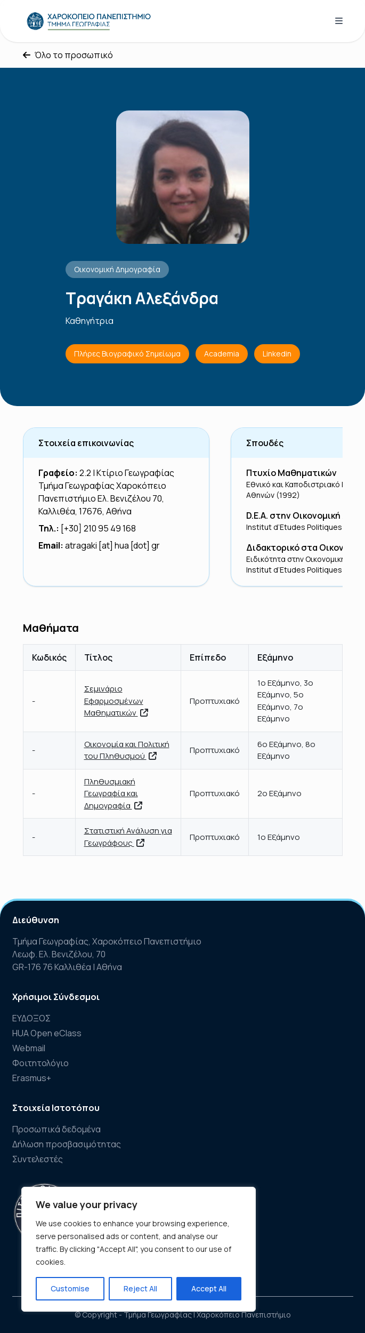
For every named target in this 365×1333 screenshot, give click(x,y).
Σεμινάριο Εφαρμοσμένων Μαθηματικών (116, 700)
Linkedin (277, 353)
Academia (221, 353)
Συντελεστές (37, 1159)
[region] (138, 1249)
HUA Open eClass (47, 1033)
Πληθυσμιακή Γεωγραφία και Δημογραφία (113, 793)
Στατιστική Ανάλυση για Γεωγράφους (128, 836)
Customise (70, 1288)
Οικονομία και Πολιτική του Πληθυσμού (126, 750)
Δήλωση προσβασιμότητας (66, 1144)
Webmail (28, 1048)
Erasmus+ (31, 1078)
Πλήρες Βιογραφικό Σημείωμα (127, 353)
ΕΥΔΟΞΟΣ (31, 1018)
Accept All (208, 1288)
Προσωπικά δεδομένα (56, 1129)
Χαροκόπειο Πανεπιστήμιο (244, 1315)
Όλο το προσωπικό (68, 55)
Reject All (140, 1288)
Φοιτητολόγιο (40, 1063)
